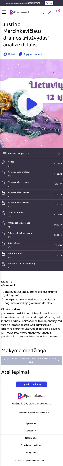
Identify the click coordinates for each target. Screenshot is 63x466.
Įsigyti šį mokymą (31, 384)
